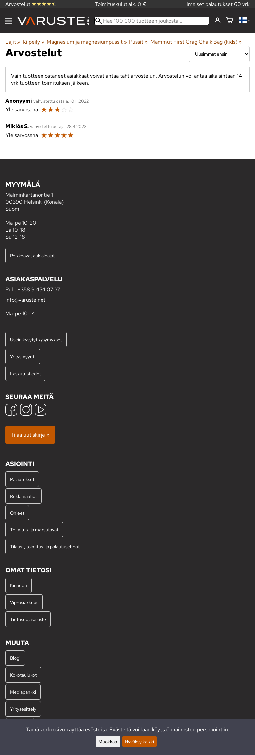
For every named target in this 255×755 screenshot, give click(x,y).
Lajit (12, 41)
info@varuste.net (25, 299)
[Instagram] (26, 410)
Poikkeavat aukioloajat (32, 255)
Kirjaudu (18, 585)
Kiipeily (33, 41)
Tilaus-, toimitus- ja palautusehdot (45, 546)
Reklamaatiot (23, 496)
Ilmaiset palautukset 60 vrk (217, 4)
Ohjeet (17, 513)
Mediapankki (23, 692)
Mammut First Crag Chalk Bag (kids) (196, 41)
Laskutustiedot (25, 373)
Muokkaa (107, 741)
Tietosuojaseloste (28, 619)
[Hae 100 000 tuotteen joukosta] (151, 21)
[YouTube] (40, 410)
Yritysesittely (23, 709)
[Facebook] (11, 410)
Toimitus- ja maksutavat (34, 529)
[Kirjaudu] (217, 21)
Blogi (15, 658)
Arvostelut (30, 4)
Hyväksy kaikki (139, 741)
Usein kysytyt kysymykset (36, 339)
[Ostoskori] (229, 21)
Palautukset (22, 479)
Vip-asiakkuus (24, 602)
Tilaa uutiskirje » (30, 434)
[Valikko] (8, 21)
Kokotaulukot (23, 675)
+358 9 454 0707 (38, 289)
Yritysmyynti (22, 356)
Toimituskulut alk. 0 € (121, 4)
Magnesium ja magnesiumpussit (87, 41)
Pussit (138, 41)
